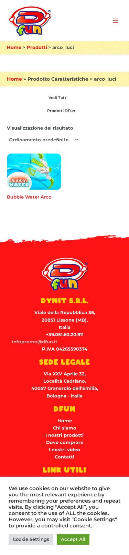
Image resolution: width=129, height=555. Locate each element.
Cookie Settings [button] (31, 539)
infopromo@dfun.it (34, 341)
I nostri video (64, 449)
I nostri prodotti (64, 435)
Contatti (64, 457)
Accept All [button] (73, 539)
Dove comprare (64, 442)
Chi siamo (64, 428)
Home (14, 79)
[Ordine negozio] (43, 140)
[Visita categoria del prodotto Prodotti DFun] (60, 110)
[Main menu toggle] (115, 20)
